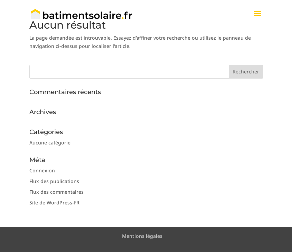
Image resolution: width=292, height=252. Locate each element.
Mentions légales (142, 236)
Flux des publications (54, 181)
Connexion (42, 170)
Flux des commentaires (56, 192)
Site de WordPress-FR (54, 202)
